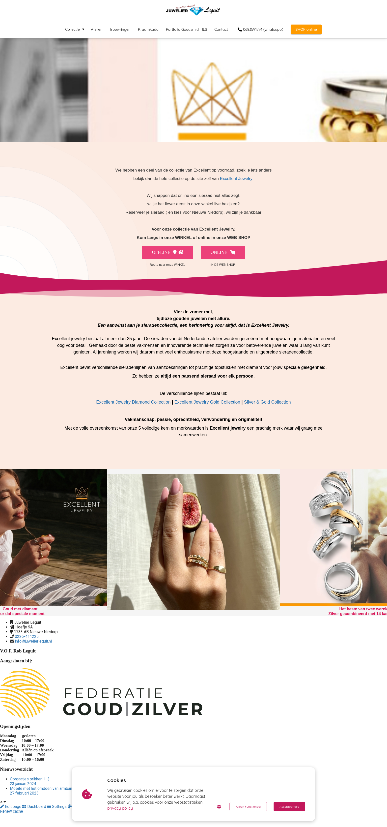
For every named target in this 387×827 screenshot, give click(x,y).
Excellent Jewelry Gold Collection (207, 402)
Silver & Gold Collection (267, 402)
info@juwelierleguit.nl (33, 641)
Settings (57, 806)
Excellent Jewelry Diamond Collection (133, 402)
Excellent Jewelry (236, 178)
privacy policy (120, 808)
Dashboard (34, 806)
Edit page (11, 806)
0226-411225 (27, 636)
